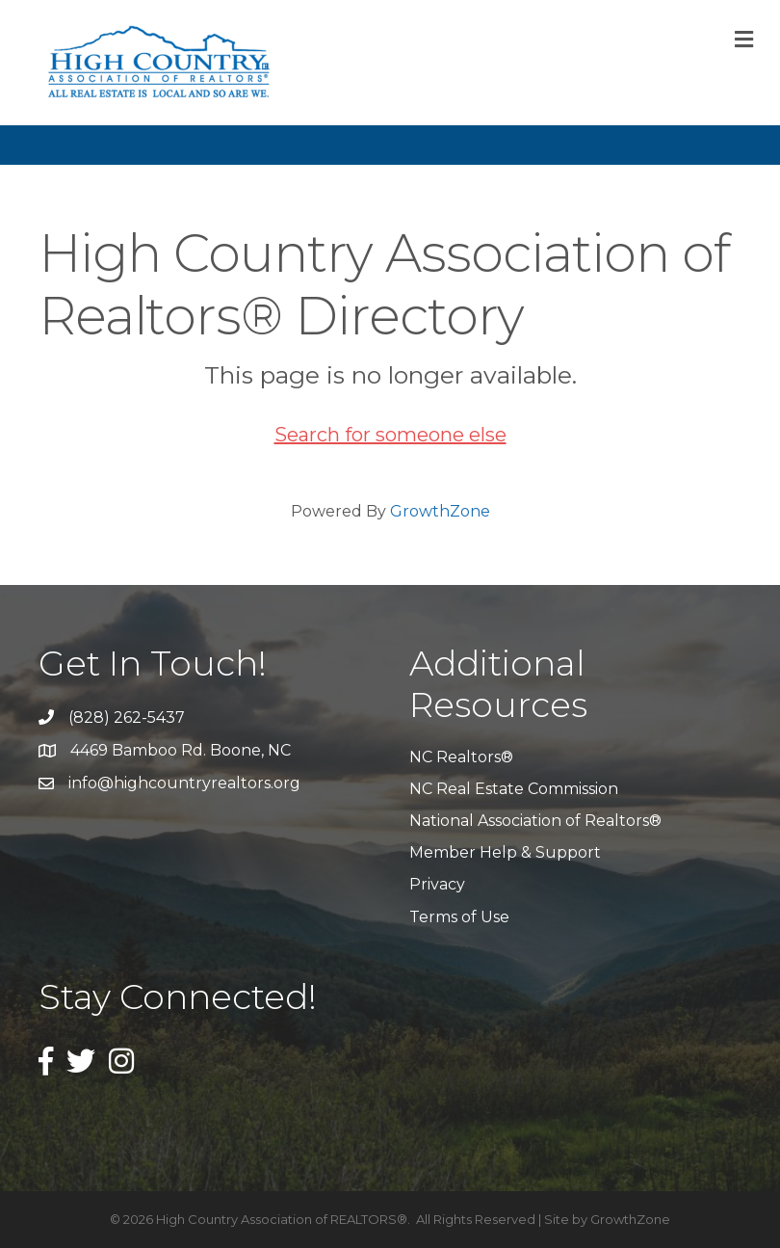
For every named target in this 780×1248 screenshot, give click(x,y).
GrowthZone (440, 511)
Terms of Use (459, 917)
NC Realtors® (461, 757)
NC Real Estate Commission (513, 789)
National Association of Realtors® (535, 820)
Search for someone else (390, 434)
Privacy (437, 884)
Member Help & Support (505, 852)
